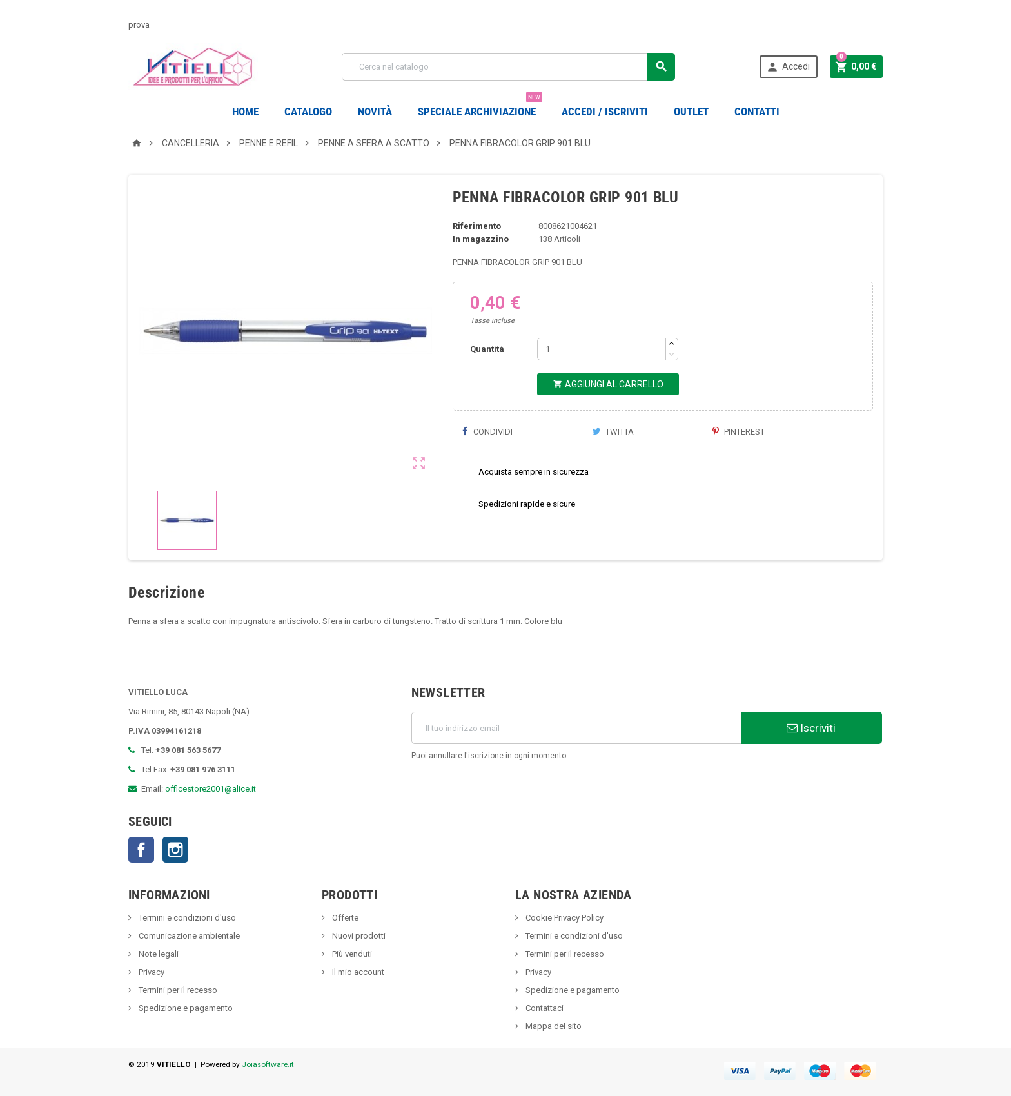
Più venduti (351, 954)
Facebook (141, 850)
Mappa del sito (553, 1026)
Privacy (150, 972)
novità (375, 111)
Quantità (487, 349)
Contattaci (544, 1008)
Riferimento (477, 226)
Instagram (175, 850)
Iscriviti (811, 727)
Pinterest (738, 431)
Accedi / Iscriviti (605, 111)
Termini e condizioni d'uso (186, 918)
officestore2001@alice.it (210, 789)
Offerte (344, 918)
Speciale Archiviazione (480, 106)
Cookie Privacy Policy (564, 918)
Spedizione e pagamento (185, 1008)
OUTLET (691, 111)
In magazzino (481, 239)
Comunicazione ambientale (188, 936)
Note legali (158, 954)
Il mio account (357, 972)
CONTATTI (757, 111)
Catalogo (308, 111)
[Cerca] (508, 67)
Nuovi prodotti (358, 936)
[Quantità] (601, 349)
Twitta (613, 431)
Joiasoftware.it (268, 1064)
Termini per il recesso (177, 990)
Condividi (487, 431)
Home (245, 111)
